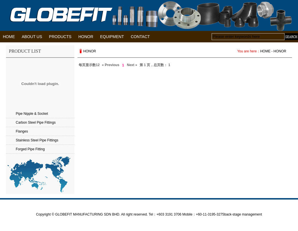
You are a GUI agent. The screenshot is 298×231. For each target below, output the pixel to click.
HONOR (85, 36)
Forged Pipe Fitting (30, 149)
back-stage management (243, 214)
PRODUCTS (60, 36)
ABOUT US (32, 36)
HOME (9, 36)
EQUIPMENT (112, 36)
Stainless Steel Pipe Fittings (37, 140)
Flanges (22, 131)
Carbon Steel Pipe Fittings (35, 123)
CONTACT (140, 36)
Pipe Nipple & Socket (32, 114)
